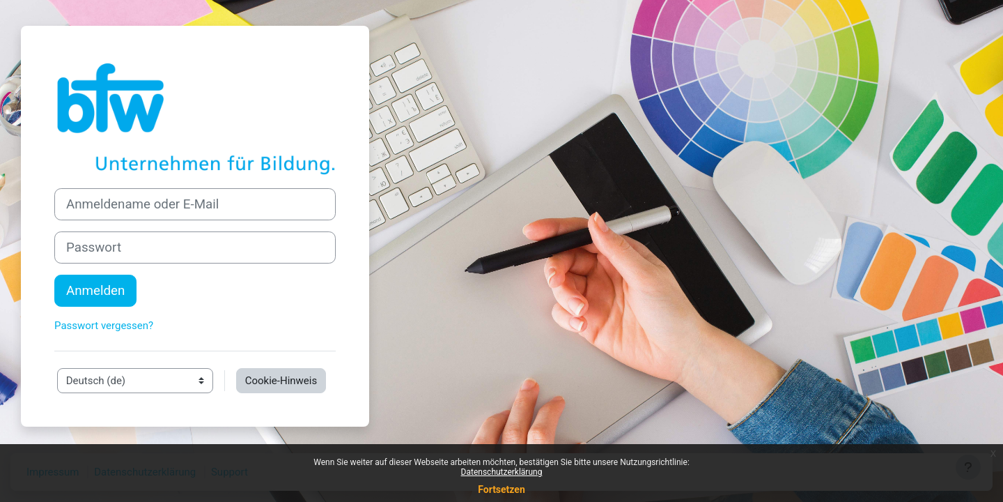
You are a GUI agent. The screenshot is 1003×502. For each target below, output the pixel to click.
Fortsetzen (501, 489)
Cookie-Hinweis (281, 380)
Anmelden (95, 290)
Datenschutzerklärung (502, 472)
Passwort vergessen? (103, 325)
